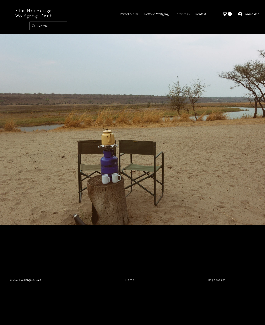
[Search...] (48, 26)
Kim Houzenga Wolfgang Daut (33, 13)
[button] (227, 14)
